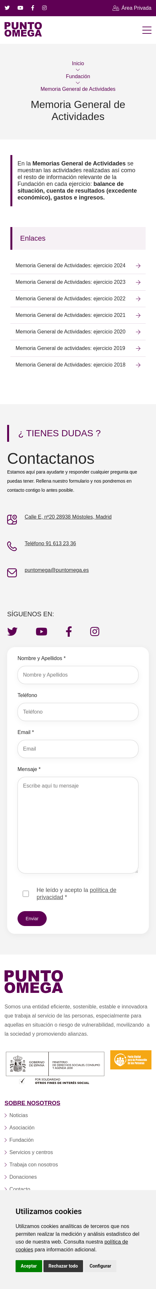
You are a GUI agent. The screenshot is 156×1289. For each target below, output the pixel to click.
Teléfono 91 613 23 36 (50, 543)
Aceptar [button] (29, 1266)
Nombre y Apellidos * (42, 658)
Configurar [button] (100, 1266)
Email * (26, 732)
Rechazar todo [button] (63, 1266)
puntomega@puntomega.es (57, 570)
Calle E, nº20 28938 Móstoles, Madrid (68, 517)
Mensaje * (29, 769)
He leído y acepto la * (76, 893)
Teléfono (27, 695)
